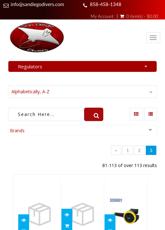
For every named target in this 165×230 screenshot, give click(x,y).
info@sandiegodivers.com (37, 4)
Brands (17, 130)
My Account (102, 16)
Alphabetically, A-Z (31, 91)
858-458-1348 (105, 4)
